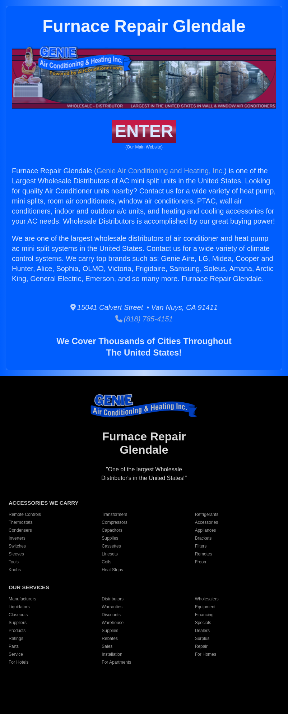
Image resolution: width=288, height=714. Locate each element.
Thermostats (21, 522)
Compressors (114, 522)
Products (17, 630)
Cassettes (111, 546)
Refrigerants (206, 514)
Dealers (202, 630)
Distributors (113, 598)
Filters (201, 546)
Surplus (202, 638)
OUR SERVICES (29, 587)
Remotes (203, 554)
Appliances (205, 530)
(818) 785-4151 (144, 319)
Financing (204, 614)
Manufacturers (22, 598)
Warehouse (113, 622)
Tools (14, 561)
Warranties (112, 606)
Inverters (17, 538)
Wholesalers (207, 598)
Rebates (110, 638)
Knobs (15, 569)
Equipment (205, 606)
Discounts (111, 614)
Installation (112, 654)
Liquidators (19, 606)
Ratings (16, 638)
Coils (106, 561)
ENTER (144, 131)
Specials (203, 622)
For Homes (205, 654)
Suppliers (18, 622)
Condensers (20, 530)
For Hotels (18, 662)
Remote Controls (25, 514)
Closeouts (18, 614)
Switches (17, 546)
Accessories (206, 522)
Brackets (203, 538)
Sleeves (16, 554)
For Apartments (116, 662)
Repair (201, 646)
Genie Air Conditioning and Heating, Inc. (160, 171)
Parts (14, 646)
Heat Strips (112, 569)
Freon (200, 561)
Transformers (114, 514)
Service (16, 654)
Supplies (110, 538)
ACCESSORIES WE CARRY (43, 503)
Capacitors (112, 530)
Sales (107, 646)
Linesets (110, 554)
